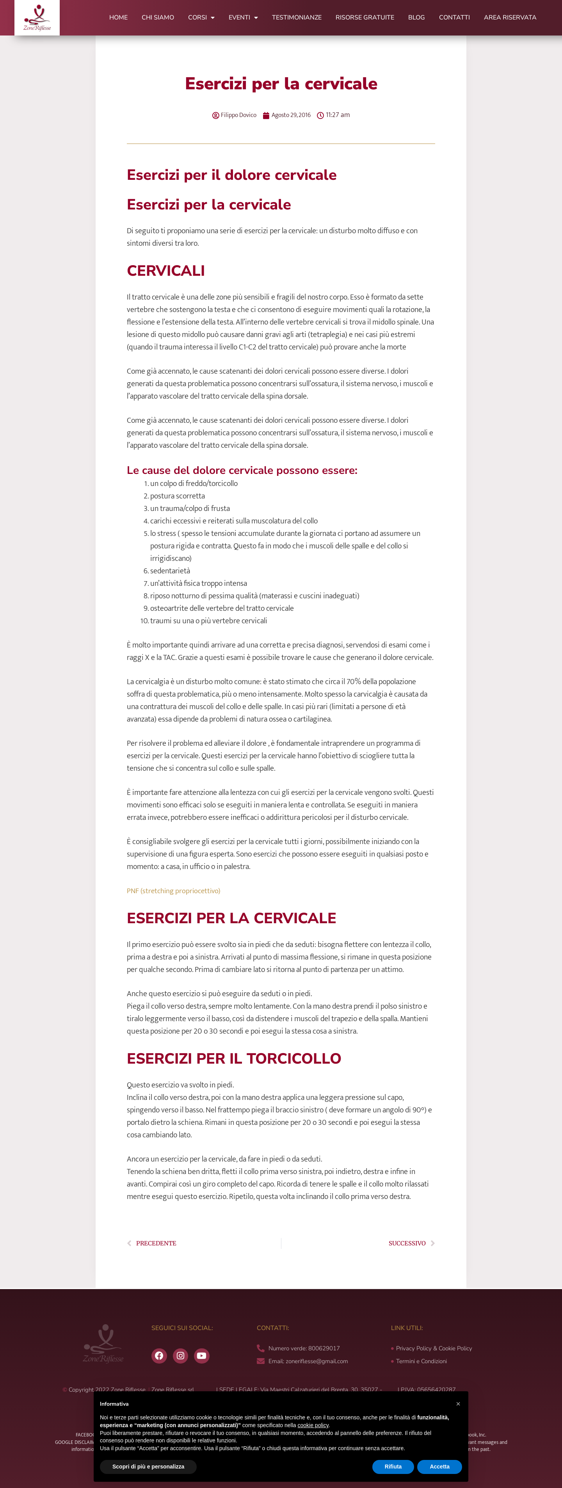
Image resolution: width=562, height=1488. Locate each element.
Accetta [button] (440, 1466)
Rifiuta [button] (393, 1466)
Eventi (243, 18)
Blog (416, 17)
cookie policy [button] (313, 1425)
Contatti (454, 17)
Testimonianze (297, 17)
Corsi (201, 18)
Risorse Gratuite (365, 17)
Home (118, 17)
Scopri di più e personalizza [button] (148, 1466)
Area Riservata (510, 17)
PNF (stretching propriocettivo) (176, 890)
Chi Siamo (158, 17)
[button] (458, 1404)
